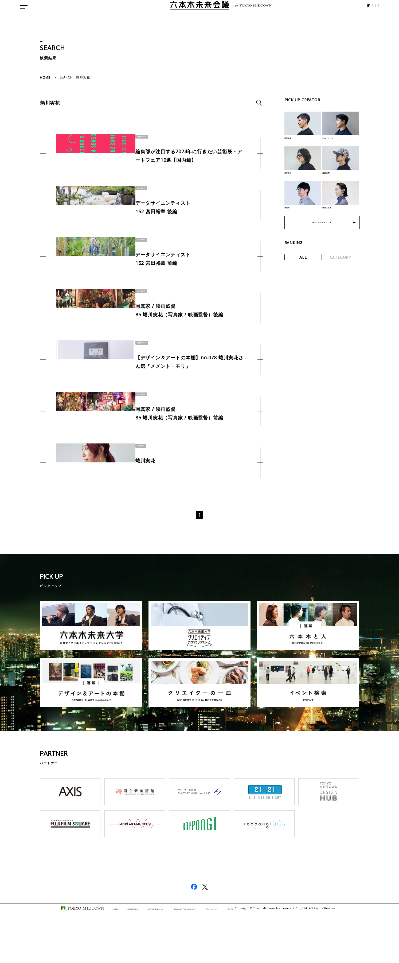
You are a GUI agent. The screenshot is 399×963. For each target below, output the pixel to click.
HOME (45, 77)
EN (377, 11)
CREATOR (142, 479)
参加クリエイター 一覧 (322, 229)
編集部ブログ (145, 136)
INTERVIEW (143, 193)
